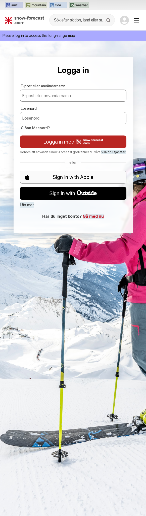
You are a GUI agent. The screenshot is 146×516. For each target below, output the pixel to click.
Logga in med (73, 142)
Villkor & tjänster (113, 152)
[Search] (109, 20)
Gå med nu (93, 216)
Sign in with (72, 193)
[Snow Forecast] (24, 20)
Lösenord (29, 108)
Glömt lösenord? (35, 128)
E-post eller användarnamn (43, 86)
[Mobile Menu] (136, 20)
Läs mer (27, 205)
